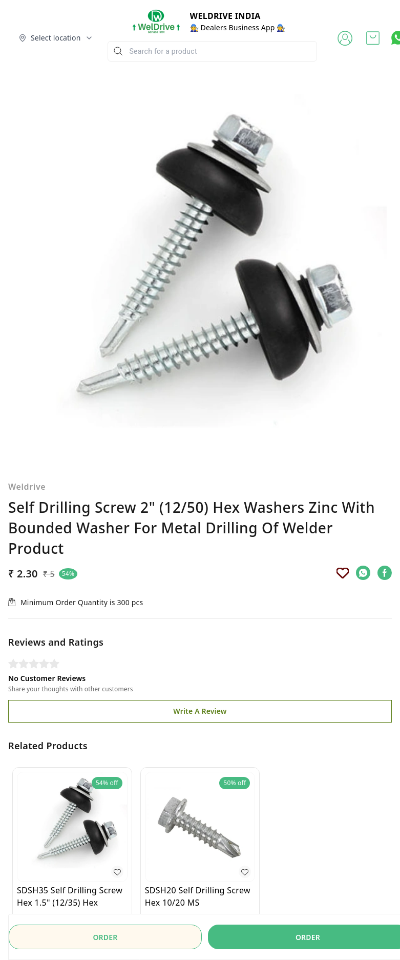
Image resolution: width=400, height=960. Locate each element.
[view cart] (373, 38)
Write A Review (199, 654)
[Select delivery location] (55, 38)
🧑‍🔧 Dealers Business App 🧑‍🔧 (238, 27)
